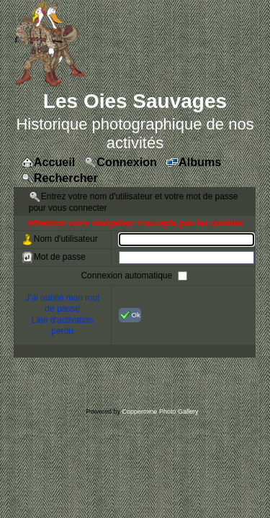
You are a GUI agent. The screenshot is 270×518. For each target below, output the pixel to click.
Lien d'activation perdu (63, 326)
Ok (130, 315)
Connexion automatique (127, 275)
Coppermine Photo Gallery (160, 411)
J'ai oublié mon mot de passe (62, 303)
